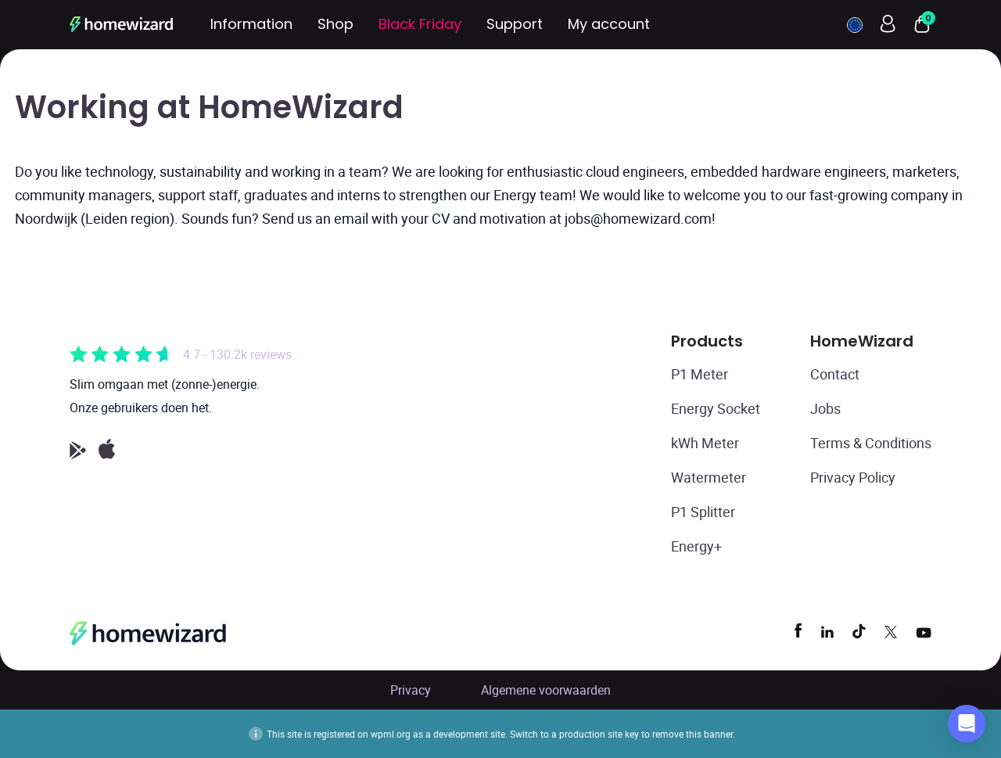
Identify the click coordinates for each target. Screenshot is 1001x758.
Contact (834, 374)
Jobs (825, 408)
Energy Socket (715, 408)
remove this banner (692, 733)
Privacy (410, 690)
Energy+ (696, 546)
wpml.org (391, 733)
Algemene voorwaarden (546, 690)
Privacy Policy (852, 477)
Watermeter (708, 477)
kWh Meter (705, 442)
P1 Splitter (703, 511)
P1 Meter (699, 374)
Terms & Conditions (870, 442)
